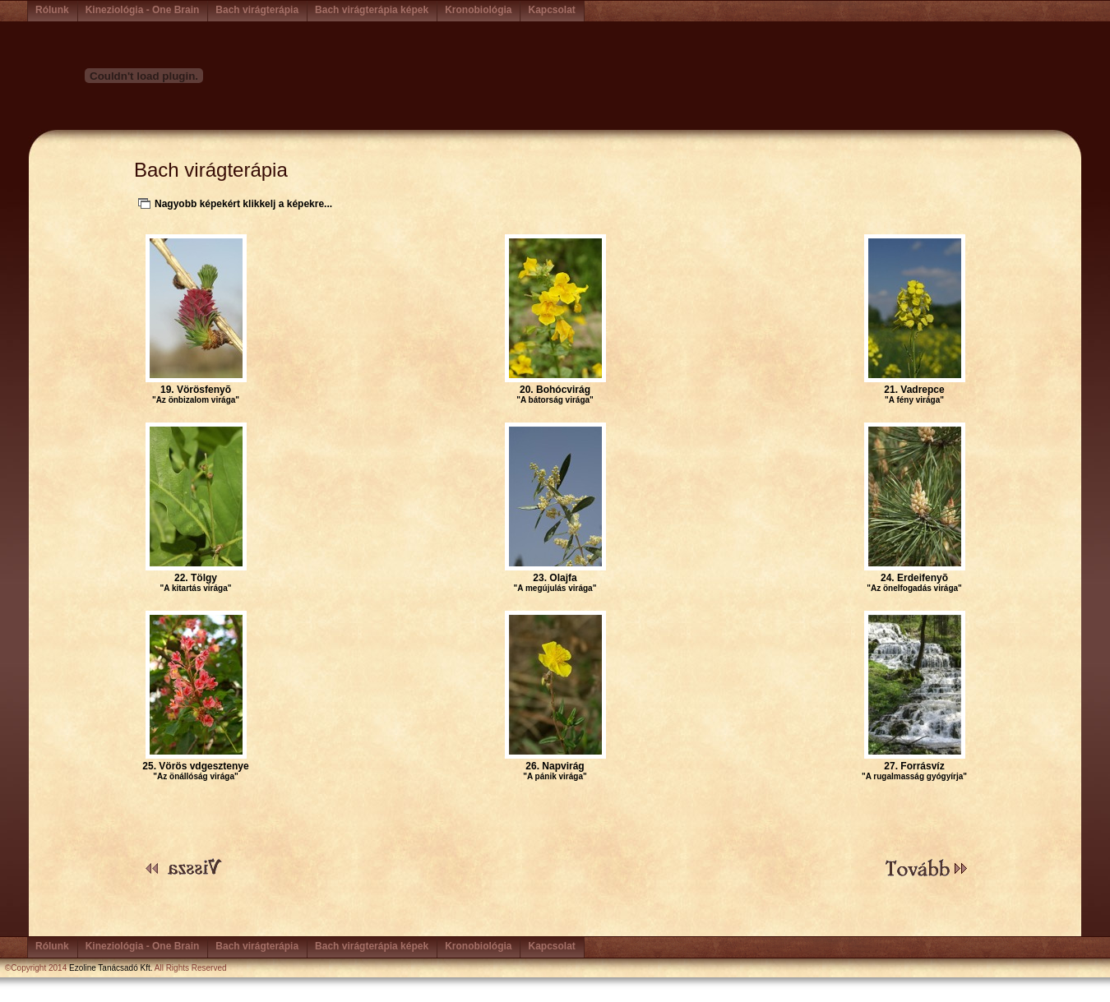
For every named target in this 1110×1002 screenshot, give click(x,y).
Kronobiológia (478, 10)
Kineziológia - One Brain (143, 10)
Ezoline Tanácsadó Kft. (111, 967)
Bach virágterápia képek (371, 10)
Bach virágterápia (256, 10)
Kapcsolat (551, 10)
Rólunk (52, 10)
